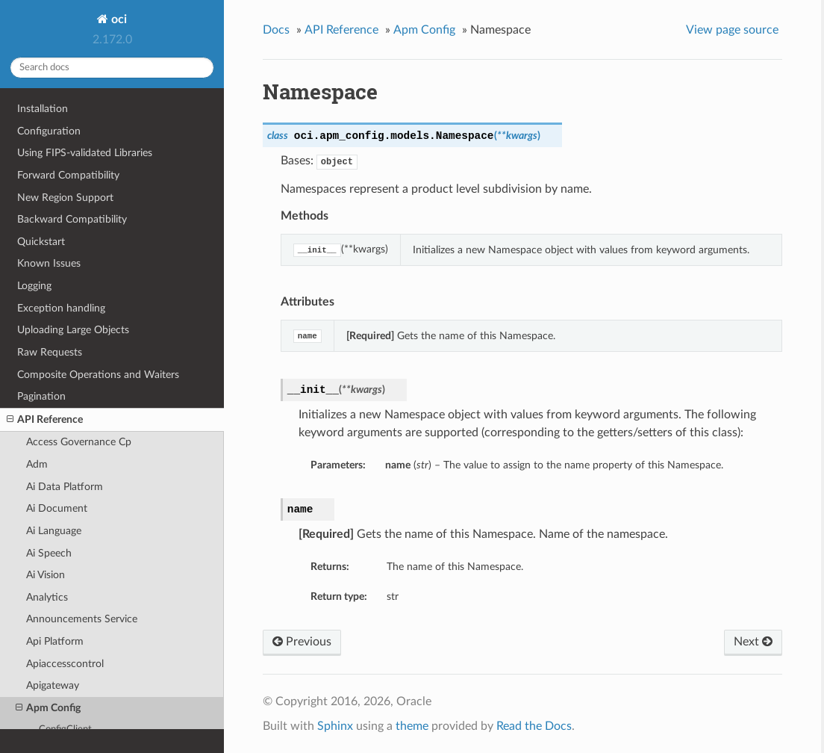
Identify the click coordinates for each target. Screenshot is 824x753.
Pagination (41, 396)
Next (753, 642)
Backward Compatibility (72, 219)
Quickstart (41, 241)
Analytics (47, 597)
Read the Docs (534, 726)
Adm (37, 464)
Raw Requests (49, 352)
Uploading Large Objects (73, 329)
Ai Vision (45, 574)
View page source (732, 30)
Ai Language (53, 530)
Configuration (49, 131)
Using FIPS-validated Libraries (84, 152)
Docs (276, 30)
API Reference (45, 420)
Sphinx (335, 726)
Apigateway (52, 685)
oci (117, 19)
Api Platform (55, 641)
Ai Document (56, 508)
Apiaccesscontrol (65, 663)
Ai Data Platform (64, 486)
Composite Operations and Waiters (98, 374)
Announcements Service (81, 619)
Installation (42, 108)
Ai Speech (49, 553)
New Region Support (65, 197)
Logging (34, 285)
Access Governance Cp (78, 441)
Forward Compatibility (68, 175)
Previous (301, 642)
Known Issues (49, 263)
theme (412, 726)
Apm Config (48, 708)
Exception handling (61, 308)
